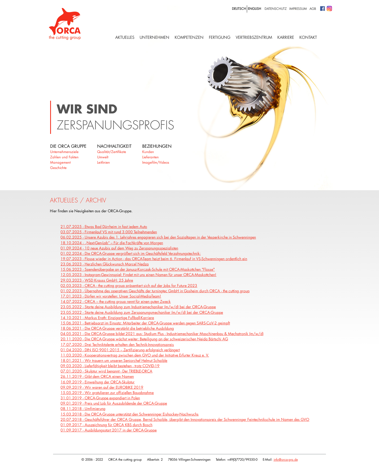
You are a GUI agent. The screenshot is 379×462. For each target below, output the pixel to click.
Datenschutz (276, 8)
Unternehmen (154, 37)
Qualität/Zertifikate (111, 152)
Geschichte (58, 168)
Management (60, 162)
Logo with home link (64, 24)
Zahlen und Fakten (64, 157)
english (254, 8)
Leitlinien (103, 162)
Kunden (148, 152)
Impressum (298, 8)
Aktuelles (124, 37)
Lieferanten (150, 157)
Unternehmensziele (64, 152)
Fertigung (219, 37)
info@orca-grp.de (286, 459)
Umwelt (102, 157)
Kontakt (308, 37)
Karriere (285, 37)
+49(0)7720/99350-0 (242, 459)
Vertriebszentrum (254, 37)
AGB (312, 8)
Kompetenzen (189, 37)
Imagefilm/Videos (155, 162)
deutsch (239, 8)
